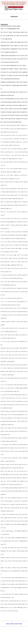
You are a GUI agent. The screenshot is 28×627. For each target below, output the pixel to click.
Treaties (12, 623)
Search (16, 623)
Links (20, 623)
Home (7, 623)
